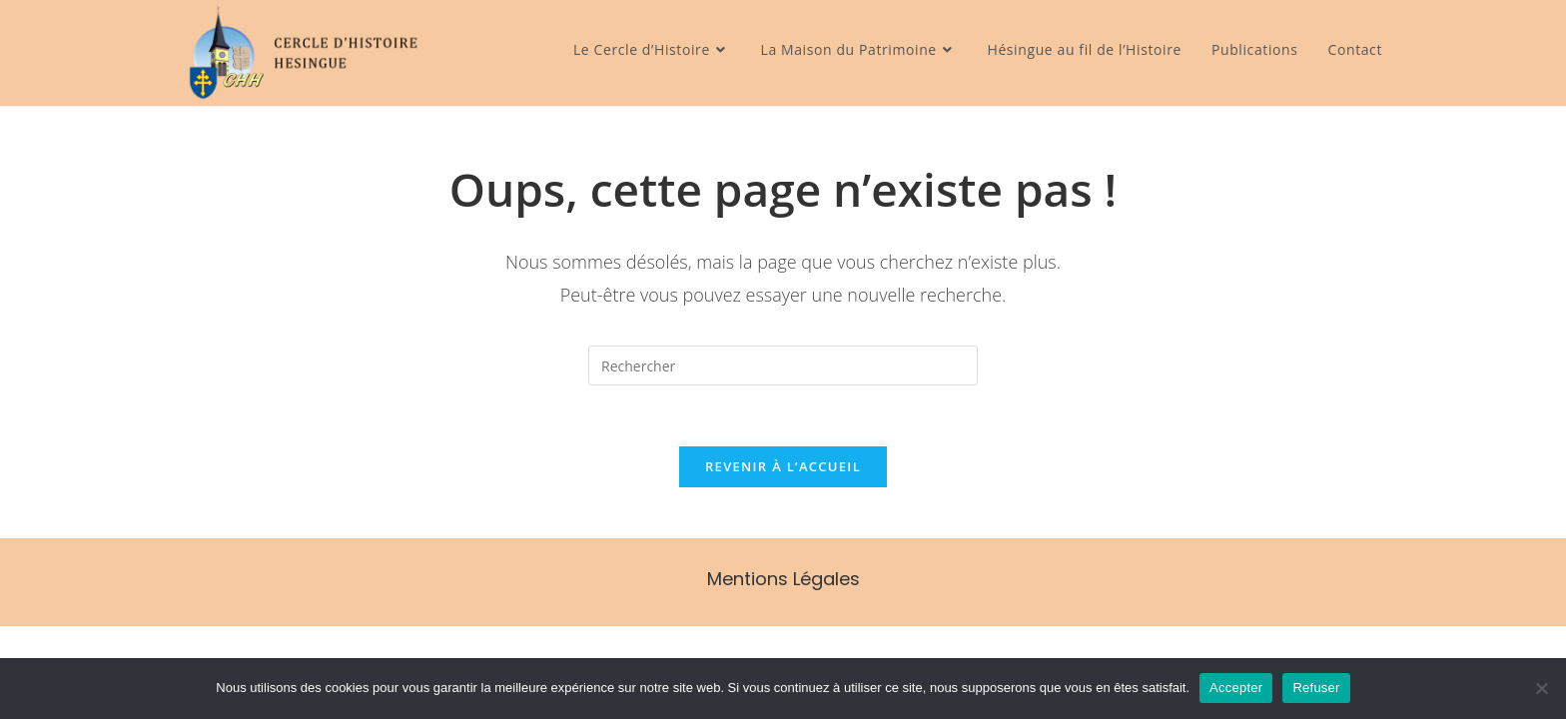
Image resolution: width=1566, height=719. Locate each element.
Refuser (1315, 687)
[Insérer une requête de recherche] (783, 365)
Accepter (1235, 687)
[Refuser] (1541, 688)
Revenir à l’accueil (783, 466)
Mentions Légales (783, 578)
